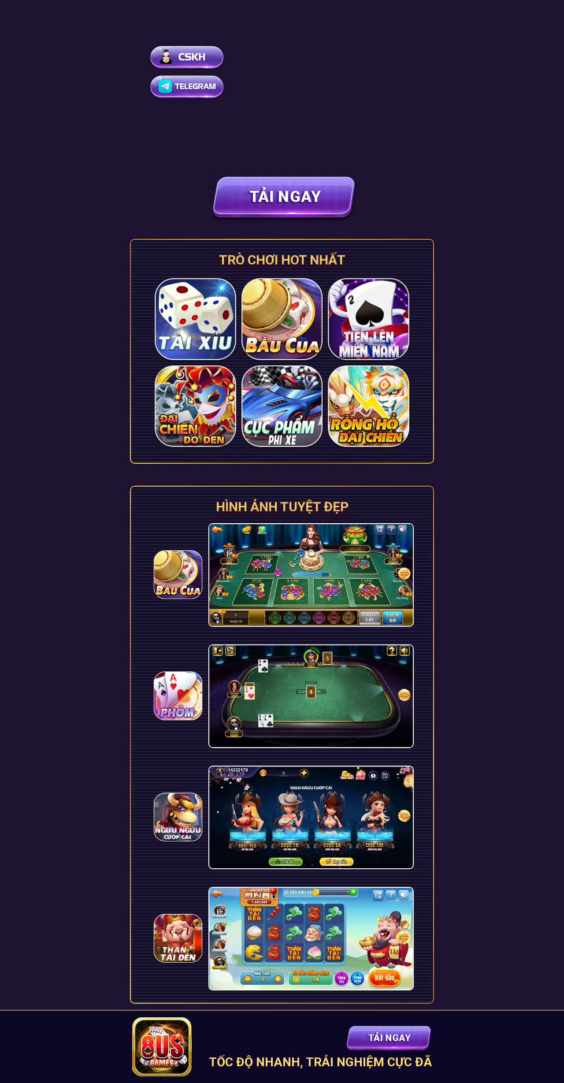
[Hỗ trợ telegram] (188, 87)
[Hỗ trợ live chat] (188, 57)
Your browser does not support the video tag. (282, 79)
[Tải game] (282, 197)
